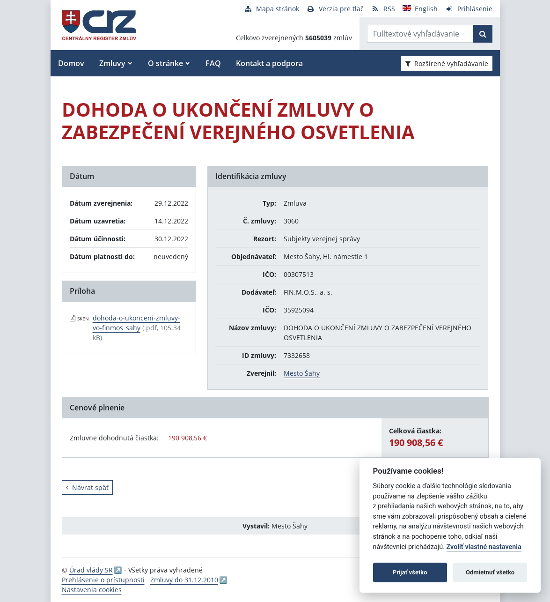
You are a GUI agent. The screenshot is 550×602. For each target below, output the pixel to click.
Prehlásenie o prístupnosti (103, 579)
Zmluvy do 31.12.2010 (184, 579)
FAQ (213, 63)
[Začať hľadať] (482, 34)
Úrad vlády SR (91, 569)
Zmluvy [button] (112, 63)
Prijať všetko (410, 572)
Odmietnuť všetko (490, 572)
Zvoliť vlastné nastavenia (484, 547)
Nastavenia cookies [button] (92, 589)
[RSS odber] (383, 8)
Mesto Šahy (302, 373)
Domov (71, 63)
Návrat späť (87, 487)
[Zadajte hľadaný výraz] (420, 34)
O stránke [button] (165, 63)
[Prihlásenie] (468, 8)
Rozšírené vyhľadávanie (446, 63)
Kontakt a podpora (269, 63)
